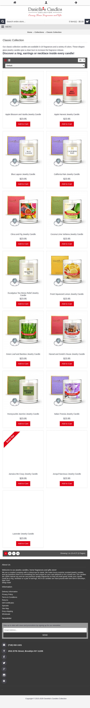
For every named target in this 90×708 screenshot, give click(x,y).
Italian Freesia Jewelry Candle (67, 414)
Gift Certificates (8, 603)
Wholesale (6, 614)
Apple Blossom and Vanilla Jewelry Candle (23, 114)
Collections (39, 32)
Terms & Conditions (9, 597)
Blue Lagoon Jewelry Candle (23, 174)
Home (29, 32)
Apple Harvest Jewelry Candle (67, 114)
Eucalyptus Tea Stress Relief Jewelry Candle (23, 294)
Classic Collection (54, 32)
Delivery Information (10, 592)
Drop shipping (7, 611)
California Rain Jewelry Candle (67, 174)
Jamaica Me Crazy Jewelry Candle (23, 474)
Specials (5, 606)
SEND (45, 635)
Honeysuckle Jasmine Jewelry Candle (23, 414)
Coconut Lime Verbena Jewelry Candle (67, 234)
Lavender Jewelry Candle (23, 534)
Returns (5, 600)
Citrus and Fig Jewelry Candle (23, 234)
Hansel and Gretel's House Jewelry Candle (67, 354)
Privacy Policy (7, 594)
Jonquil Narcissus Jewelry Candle (67, 474)
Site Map (5, 608)
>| (18, 553)
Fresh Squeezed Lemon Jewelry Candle (67, 294)
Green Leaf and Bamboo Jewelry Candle (23, 354)
